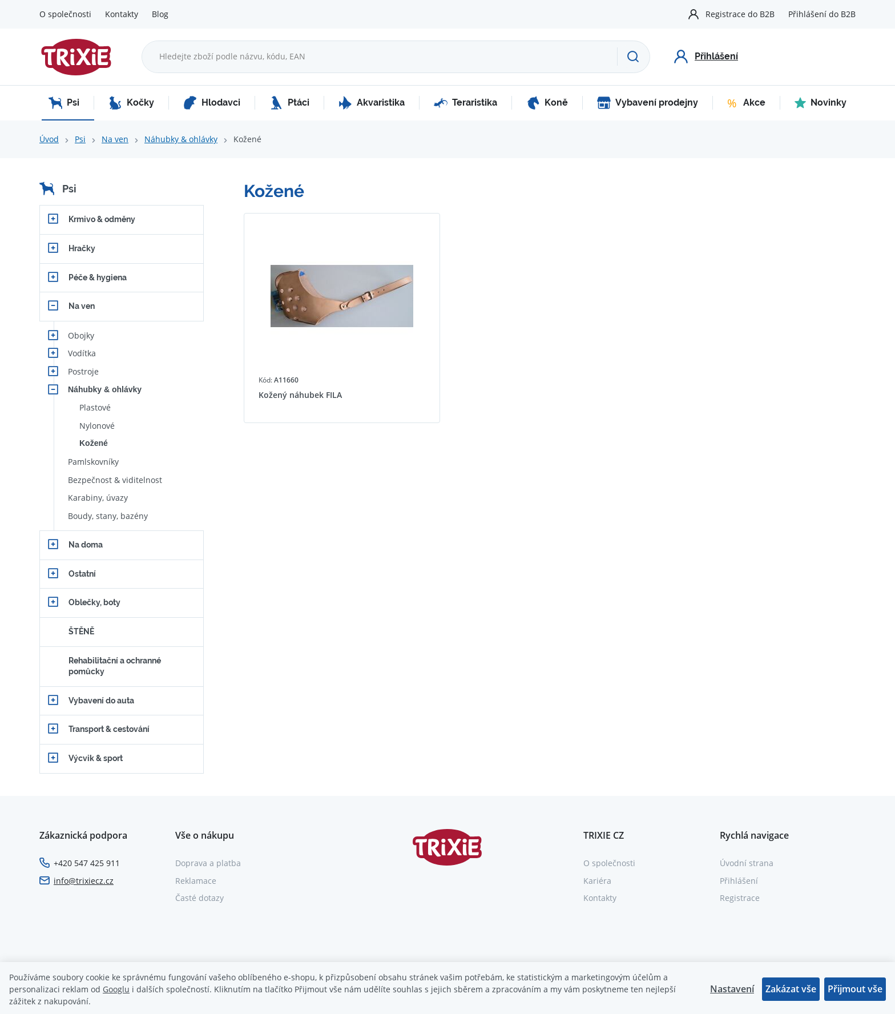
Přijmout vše (855, 989)
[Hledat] (633, 56)
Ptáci (289, 103)
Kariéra (597, 880)
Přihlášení (739, 880)
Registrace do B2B (740, 14)
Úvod (49, 139)
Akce (746, 102)
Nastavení (732, 989)
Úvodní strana (746, 863)
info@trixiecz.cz (84, 881)
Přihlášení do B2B (822, 14)
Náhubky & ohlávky (180, 139)
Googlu (116, 989)
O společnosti (65, 14)
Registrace (740, 897)
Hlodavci (211, 103)
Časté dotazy (199, 897)
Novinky (820, 102)
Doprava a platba (208, 863)
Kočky (131, 103)
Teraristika (465, 103)
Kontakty (121, 14)
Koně (547, 103)
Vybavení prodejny (647, 103)
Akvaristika (371, 103)
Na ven (115, 139)
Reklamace (195, 880)
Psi (64, 103)
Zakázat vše (790, 989)
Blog (160, 14)
